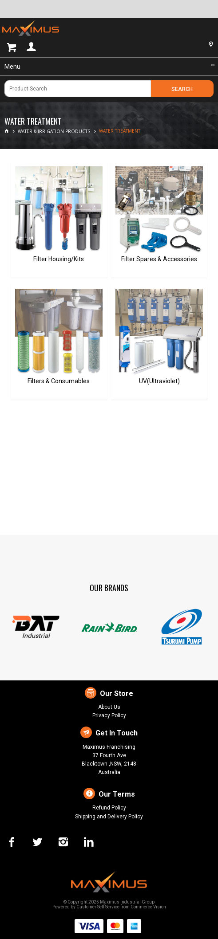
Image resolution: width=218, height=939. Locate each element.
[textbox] (78, 89)
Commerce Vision (148, 906)
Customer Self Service (97, 906)
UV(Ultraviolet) (159, 381)
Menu (12, 66)
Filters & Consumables (59, 381)
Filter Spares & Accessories (159, 259)
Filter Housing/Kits (58, 259)
